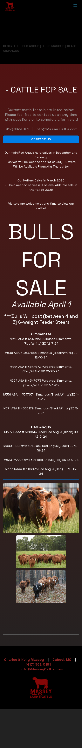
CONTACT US (41, 139)
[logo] (10, 6)
